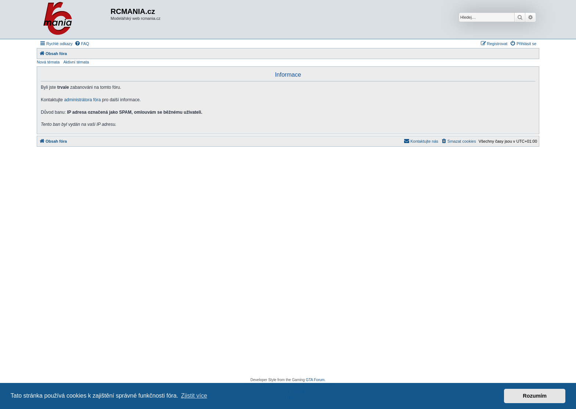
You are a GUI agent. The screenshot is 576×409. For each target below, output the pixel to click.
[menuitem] (82, 43)
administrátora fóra (82, 99)
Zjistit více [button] (194, 395)
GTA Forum (315, 380)
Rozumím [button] (535, 396)
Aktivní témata (76, 62)
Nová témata (48, 62)
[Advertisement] (288, 264)
